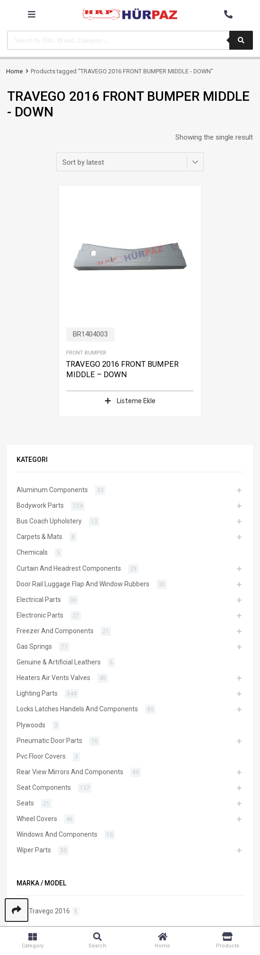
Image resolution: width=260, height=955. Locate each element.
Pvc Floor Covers (41, 756)
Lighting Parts (37, 693)
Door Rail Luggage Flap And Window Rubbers (83, 584)
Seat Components (44, 787)
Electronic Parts (40, 615)
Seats (25, 803)
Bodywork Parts (40, 505)
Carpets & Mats (39, 536)
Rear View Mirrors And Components (70, 772)
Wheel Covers (37, 818)
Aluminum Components (52, 490)
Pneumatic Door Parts (49, 740)
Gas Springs (34, 646)
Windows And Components (57, 834)
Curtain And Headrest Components (69, 568)
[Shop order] (130, 161)
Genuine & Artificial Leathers (59, 662)
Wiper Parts (34, 850)
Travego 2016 (49, 911)
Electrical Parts (39, 599)
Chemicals (32, 552)
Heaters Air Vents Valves (53, 677)
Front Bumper (86, 352)
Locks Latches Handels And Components (77, 709)
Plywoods (31, 725)
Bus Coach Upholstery (49, 521)
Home (14, 71)
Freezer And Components (55, 631)
